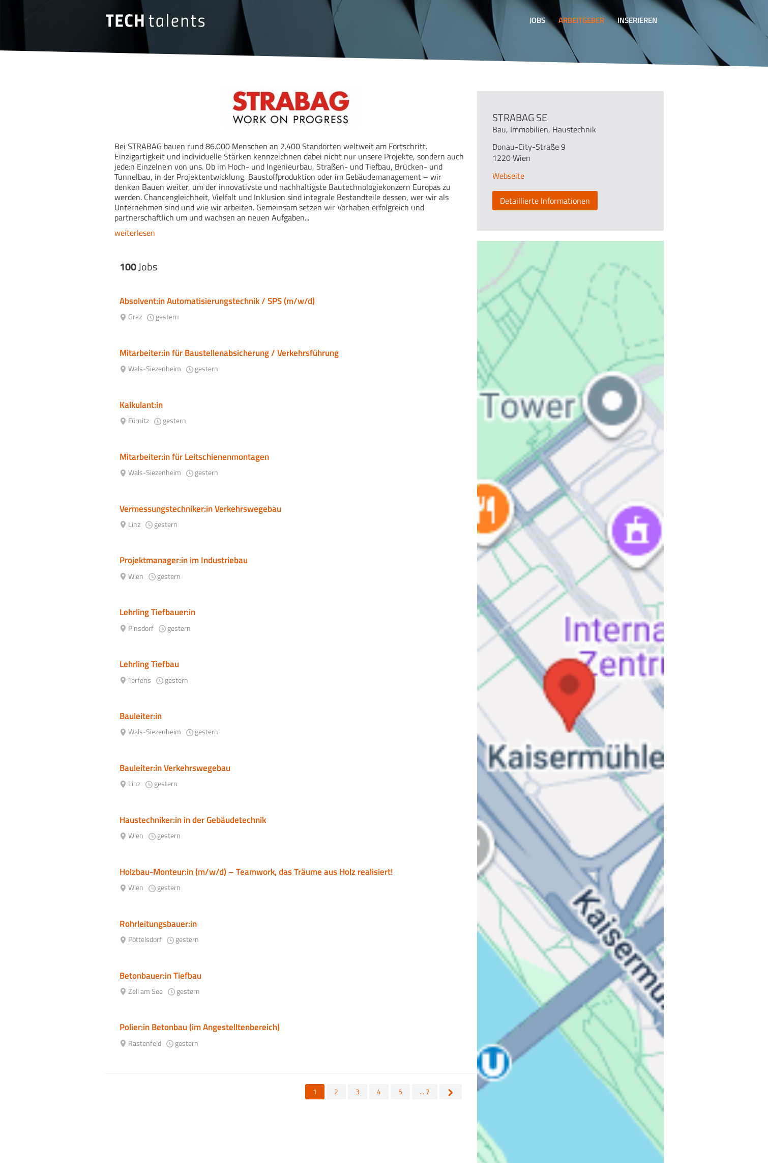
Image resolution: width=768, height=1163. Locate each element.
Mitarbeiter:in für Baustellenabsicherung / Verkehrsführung (229, 352)
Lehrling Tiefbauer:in (157, 612)
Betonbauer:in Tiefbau (160, 975)
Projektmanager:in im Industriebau (184, 560)
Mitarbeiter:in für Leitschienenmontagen (194, 456)
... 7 (425, 1091)
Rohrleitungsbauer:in (158, 923)
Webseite (508, 176)
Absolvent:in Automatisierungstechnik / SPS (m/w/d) (217, 301)
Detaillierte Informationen (545, 201)
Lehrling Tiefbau (149, 664)
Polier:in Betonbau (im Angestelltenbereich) (200, 1027)
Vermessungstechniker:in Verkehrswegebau (200, 508)
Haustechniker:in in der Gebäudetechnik (193, 819)
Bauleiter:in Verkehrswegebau (175, 767)
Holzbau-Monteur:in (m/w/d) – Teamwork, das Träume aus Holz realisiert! (256, 871)
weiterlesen (134, 233)
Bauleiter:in (141, 716)
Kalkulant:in (141, 404)
